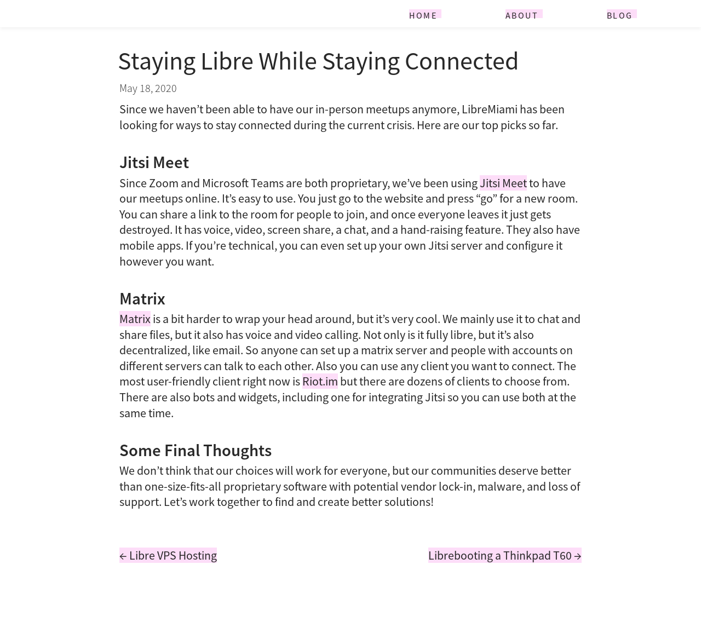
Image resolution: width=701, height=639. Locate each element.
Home (423, 14)
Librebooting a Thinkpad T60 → (505, 555)
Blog (620, 14)
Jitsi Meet (503, 183)
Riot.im (320, 381)
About (521, 14)
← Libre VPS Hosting (168, 555)
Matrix (135, 318)
